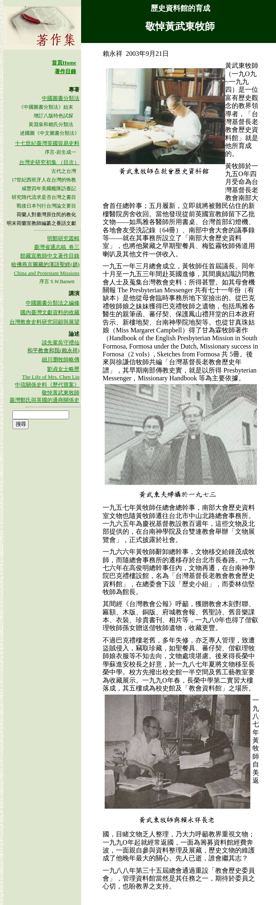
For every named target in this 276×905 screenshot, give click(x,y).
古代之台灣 (63, 171)
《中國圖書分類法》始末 (46, 107)
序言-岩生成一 (60, 152)
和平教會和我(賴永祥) (53, 350)
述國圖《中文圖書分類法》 (49, 133)
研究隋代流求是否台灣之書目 (44, 197)
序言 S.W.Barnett (56, 281)
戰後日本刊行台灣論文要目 (46, 206)
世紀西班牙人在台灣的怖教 (46, 180)
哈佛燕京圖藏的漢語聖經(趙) (45, 264)
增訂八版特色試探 (54, 116)
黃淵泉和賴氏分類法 (51, 124)
